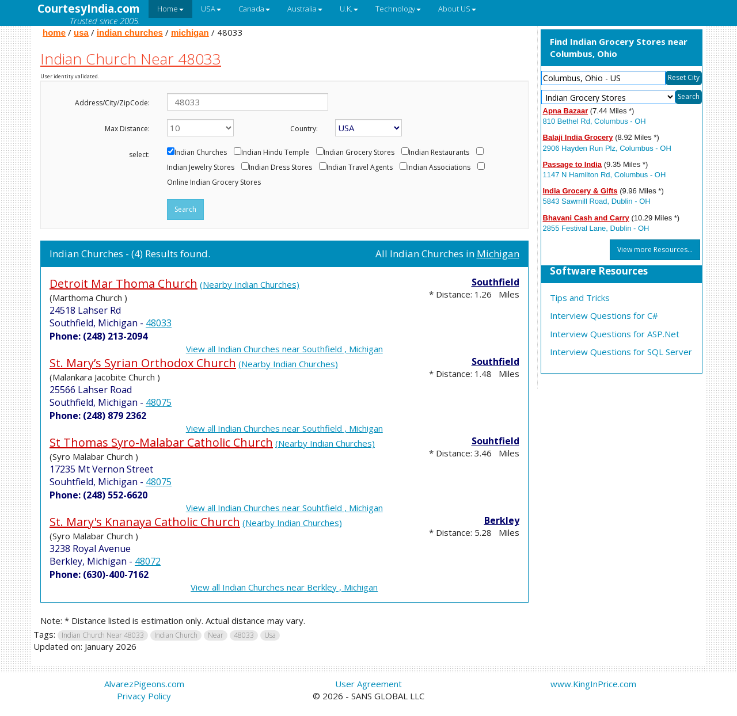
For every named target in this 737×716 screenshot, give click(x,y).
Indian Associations (438, 167)
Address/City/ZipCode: (112, 103)
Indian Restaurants (439, 152)
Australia (304, 8)
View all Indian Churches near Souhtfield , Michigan (284, 507)
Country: (304, 129)
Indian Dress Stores (280, 167)
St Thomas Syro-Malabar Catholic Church (161, 442)
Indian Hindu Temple (275, 152)
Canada (254, 8)
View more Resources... (655, 249)
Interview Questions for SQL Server (621, 351)
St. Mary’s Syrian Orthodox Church (143, 363)
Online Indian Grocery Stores (214, 182)
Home (170, 8)
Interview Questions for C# (604, 315)
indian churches (130, 32)
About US (457, 8)
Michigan (498, 253)
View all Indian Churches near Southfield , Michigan (284, 349)
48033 (159, 323)
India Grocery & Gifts (580, 190)
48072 (148, 561)
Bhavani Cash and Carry (586, 218)
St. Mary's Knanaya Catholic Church (145, 522)
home (54, 32)
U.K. (349, 8)
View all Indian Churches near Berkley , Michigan (284, 587)
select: (139, 154)
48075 (159, 402)
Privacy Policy (144, 696)
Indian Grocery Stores (359, 152)
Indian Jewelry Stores (200, 167)
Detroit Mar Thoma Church (123, 283)
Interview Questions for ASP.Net (614, 334)
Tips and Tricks (580, 297)
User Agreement (368, 684)
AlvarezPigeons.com (144, 684)
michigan (190, 32)
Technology (398, 8)
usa (81, 32)
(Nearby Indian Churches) (249, 284)
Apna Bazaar (565, 110)
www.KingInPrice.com (593, 684)
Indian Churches (200, 152)
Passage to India (572, 164)
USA (211, 8)
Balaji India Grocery (578, 137)
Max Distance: (127, 129)
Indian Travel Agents (359, 167)
